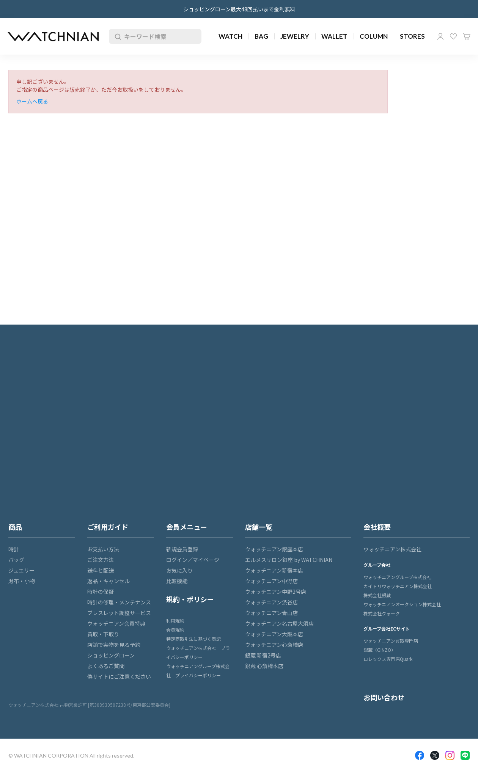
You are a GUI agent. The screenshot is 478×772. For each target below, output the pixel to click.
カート (466, 36)
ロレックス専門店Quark (387, 659)
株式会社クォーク (381, 613)
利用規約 (175, 620)
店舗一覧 (258, 527)
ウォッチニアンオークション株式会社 (402, 604)
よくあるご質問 (105, 666)
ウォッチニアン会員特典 (116, 623)
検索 (116, 36)
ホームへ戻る (32, 101)
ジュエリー (21, 570)
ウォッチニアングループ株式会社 (397, 577)
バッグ (16, 559)
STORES (412, 36)
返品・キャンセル (108, 581)
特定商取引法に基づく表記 (193, 638)
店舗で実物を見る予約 (113, 644)
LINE (465, 755)
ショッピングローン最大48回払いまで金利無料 (239, 9)
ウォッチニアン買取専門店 (390, 640)
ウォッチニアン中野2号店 (275, 591)
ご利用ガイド (107, 527)
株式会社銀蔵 (377, 595)
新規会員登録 (182, 549)
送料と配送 (100, 570)
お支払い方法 (103, 549)
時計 (13, 549)
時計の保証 (100, 591)
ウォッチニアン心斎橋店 (274, 644)
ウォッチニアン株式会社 (392, 549)
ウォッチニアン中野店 (271, 581)
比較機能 (176, 581)
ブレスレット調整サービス (119, 613)
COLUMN (374, 36)
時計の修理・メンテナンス (119, 602)
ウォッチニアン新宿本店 (274, 570)
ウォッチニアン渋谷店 (271, 602)
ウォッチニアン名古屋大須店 (279, 623)
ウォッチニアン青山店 (271, 613)
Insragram (449, 755)
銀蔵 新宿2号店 (263, 655)
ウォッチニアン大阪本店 (274, 634)
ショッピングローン (111, 655)
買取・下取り (103, 634)
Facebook (419, 755)
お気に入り (453, 36)
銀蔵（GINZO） (379, 649)
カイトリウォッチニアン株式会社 (397, 586)
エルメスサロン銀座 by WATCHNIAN (288, 559)
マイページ (440, 36)
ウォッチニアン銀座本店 (274, 549)
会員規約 (175, 629)
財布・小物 (21, 581)
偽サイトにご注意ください (119, 676)
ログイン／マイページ (192, 559)
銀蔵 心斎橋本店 (264, 666)
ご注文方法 (100, 559)
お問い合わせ (383, 697)
